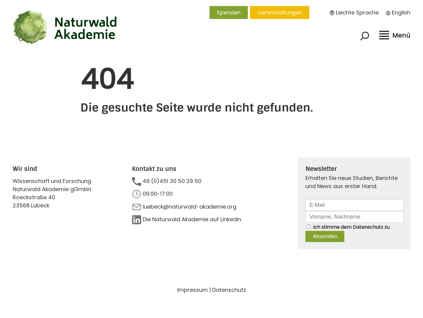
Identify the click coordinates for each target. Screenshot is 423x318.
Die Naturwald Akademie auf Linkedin (192, 219)
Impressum (192, 290)
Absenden (325, 236)
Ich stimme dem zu (351, 227)
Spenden (229, 12)
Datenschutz (368, 227)
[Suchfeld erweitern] (365, 36)
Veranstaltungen (279, 12)
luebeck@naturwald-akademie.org (189, 206)
